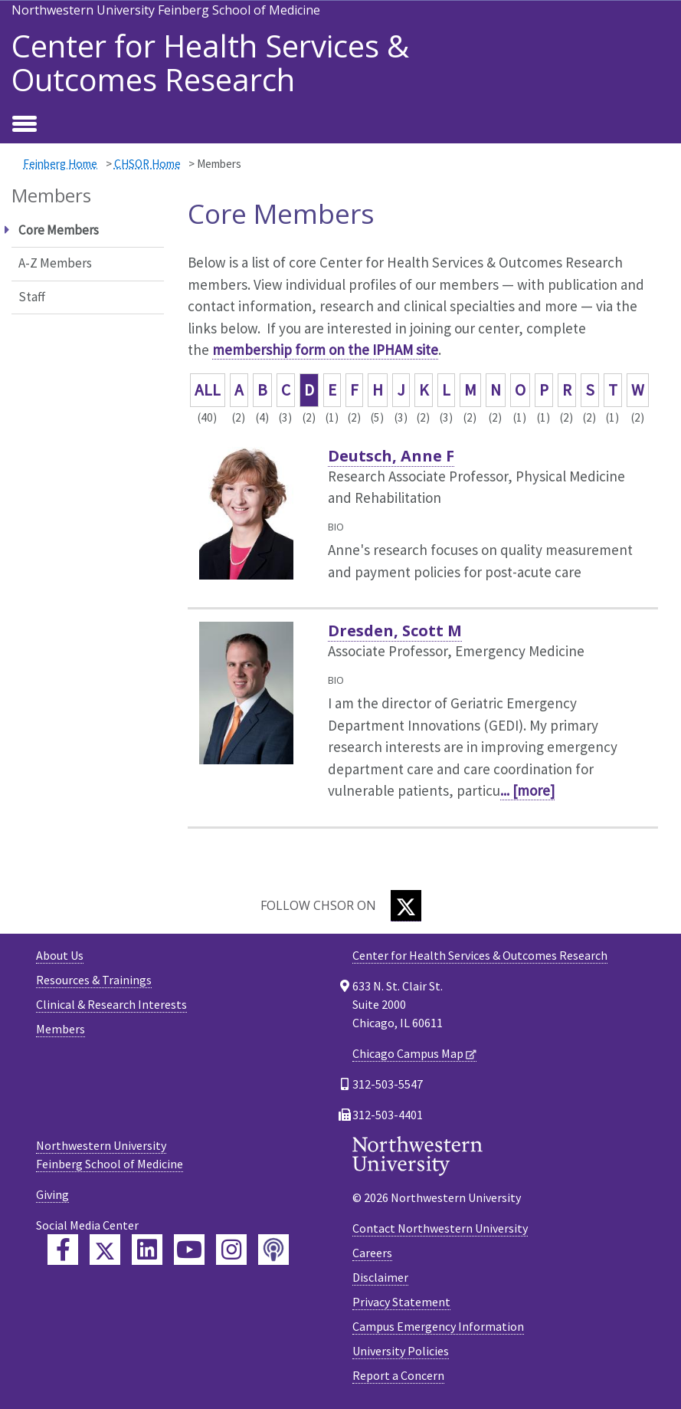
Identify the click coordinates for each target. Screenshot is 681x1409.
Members (60, 1028)
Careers (372, 1252)
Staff (31, 296)
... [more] (527, 790)
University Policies (400, 1350)
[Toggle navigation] (24, 125)
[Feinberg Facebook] (62, 1249)
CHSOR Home (147, 163)
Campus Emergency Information (438, 1326)
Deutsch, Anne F (391, 455)
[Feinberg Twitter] (105, 1249)
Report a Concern (398, 1375)
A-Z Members (55, 263)
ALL (208, 389)
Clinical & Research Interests (111, 1004)
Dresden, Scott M (395, 630)
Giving (52, 1194)
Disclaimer (380, 1277)
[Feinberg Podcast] (273, 1249)
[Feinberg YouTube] (189, 1249)
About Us (59, 955)
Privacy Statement (401, 1301)
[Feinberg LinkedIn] (147, 1249)
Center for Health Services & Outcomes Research (210, 63)
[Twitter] (406, 905)
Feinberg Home (60, 163)
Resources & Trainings (94, 979)
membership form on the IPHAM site (325, 349)
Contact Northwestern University (440, 1228)
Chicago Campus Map (407, 1053)
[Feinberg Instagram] (231, 1249)
